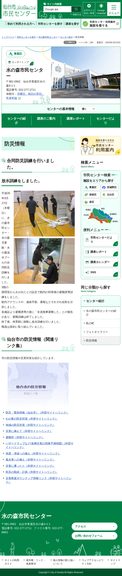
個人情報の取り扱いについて (64, 562)
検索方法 (77, 14)
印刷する (71, 42)
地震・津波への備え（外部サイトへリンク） (33, 453)
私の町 (90, 323)
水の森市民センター (48, 37)
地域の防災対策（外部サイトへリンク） (30, 425)
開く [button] (84, 109)
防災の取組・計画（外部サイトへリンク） (32, 472)
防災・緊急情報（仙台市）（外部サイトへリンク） (37, 412)
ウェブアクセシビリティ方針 (93, 562)
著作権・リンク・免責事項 (36, 562)
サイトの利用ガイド (12, 562)
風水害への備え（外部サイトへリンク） (30, 459)
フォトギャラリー (97, 332)
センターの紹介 (16, 120)
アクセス (80, 526)
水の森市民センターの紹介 (101, 312)
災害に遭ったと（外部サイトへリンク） (30, 465)
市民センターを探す (26, 37)
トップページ (8, 37)
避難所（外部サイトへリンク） (25, 437)
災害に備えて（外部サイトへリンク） (29, 431)
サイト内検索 (54, 4)
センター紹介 (66, 37)
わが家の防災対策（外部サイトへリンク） (32, 418)
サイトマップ (115, 562)
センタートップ (20, 62)
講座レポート (76, 118)
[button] (113, 9)
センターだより (105, 120)
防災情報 (91, 340)
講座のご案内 (46, 118)
